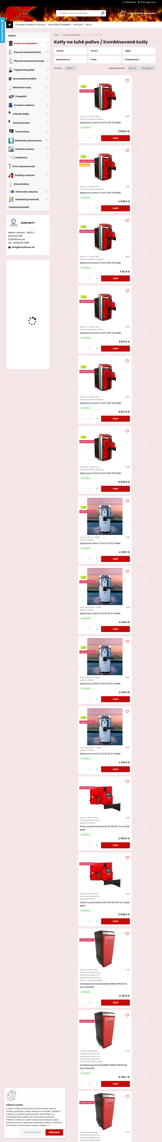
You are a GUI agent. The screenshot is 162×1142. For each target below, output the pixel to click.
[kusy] (62, 149)
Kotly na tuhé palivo (72, 35)
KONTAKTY (78, 24)
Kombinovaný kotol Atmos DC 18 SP (135, 841)
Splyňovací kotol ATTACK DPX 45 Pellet (104, 211)
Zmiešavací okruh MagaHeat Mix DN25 (101, 757)
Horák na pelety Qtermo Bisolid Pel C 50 (137, 1003)
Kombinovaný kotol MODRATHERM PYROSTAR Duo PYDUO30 (138, 478)
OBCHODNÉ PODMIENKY (59, 24)
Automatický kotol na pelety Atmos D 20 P (136, 751)
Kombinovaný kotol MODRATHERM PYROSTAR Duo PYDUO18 (70, 478)
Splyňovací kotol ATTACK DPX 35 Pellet (138, 130)
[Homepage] (9, 25)
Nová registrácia (148, 2)
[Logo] (25, 13)
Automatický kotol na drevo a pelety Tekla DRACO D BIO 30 (68, 666)
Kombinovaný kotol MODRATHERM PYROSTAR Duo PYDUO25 (104, 478)
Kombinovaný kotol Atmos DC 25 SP (67, 925)
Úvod (56, 35)
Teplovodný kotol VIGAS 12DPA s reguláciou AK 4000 (137, 923)
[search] (102, 13)
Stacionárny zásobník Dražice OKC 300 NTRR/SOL (34, 307)
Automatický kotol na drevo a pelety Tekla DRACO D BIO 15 (102, 572)
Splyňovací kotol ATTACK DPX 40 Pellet (70, 211)
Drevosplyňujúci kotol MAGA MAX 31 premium (35, 325)
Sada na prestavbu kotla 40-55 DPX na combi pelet (138, 375)
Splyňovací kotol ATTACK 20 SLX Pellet (70, 290)
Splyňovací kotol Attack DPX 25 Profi (35, 356)
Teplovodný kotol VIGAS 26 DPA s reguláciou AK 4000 (103, 1006)
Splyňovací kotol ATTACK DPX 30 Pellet (104, 130)
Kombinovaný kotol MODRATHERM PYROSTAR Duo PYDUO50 (70, 582)
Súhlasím (54, 1132)
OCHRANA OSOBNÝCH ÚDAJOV (30, 24)
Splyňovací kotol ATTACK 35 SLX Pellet (70, 373)
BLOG (88, 24)
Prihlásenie (131, 2)
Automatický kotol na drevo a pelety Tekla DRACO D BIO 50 (102, 666)
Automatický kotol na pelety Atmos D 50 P (102, 837)
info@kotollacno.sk (23, 247)
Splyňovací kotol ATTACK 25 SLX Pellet (104, 290)
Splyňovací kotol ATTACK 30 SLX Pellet (138, 290)
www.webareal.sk (92, 1139)
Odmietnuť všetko (32, 1132)
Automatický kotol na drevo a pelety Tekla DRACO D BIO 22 (136, 572)
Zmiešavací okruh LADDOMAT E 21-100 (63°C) (67, 749)
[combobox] (133, 68)
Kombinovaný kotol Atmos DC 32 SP (101, 925)
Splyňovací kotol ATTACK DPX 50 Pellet (138, 211)
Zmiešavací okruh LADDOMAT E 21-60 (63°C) (138, 662)
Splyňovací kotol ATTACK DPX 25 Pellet (70, 130)
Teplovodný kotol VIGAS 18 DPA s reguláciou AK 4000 (70, 1006)
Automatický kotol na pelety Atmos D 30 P (68, 837)
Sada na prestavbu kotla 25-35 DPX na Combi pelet (105, 375)
